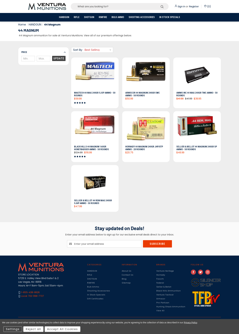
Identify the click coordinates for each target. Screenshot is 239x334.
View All (160, 310)
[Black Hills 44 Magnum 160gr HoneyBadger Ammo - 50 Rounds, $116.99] (95, 129)
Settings (13, 329)
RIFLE (76, 17)
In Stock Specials (169, 17)
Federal (160, 283)
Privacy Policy (190, 322)
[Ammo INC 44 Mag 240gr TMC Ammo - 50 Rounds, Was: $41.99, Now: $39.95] (197, 75)
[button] (43, 52)
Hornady (160, 275)
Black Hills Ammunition (168, 290)
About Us (126, 271)
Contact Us (127, 275)
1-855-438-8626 (30, 292)
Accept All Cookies (62, 329)
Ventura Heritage (165, 271)
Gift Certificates (95, 298)
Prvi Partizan (162, 302)
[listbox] (98, 49)
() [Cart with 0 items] (207, 6)
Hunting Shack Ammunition (170, 306)
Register (194, 6)
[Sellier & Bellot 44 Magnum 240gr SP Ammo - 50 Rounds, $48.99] (197, 129)
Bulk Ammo (118, 17)
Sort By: (78, 50)
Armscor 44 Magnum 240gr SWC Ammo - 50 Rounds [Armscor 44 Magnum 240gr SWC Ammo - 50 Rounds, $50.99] (142, 94)
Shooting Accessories (142, 17)
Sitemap (126, 283)
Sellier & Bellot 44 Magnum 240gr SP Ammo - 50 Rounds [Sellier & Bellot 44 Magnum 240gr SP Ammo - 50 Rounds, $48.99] (196, 148)
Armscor (160, 298)
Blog (124, 279)
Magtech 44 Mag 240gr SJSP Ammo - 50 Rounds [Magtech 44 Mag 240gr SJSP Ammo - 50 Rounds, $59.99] (95, 94)
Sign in (181, 6)
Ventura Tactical (165, 294)
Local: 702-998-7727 (32, 296)
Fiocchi (160, 279)
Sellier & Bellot (163, 286)
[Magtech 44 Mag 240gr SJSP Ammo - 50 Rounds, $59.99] (95, 75)
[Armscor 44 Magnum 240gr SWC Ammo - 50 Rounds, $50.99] (146, 75)
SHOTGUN (89, 17)
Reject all (33, 329)
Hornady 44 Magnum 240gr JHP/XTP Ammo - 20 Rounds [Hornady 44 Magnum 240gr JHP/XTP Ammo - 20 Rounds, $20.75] (144, 148)
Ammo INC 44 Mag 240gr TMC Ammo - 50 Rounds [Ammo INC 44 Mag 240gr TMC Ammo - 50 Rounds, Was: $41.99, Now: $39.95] (197, 94)
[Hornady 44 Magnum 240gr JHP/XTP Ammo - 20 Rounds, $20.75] (146, 129)
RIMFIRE (103, 17)
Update (59, 58)
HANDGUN (64, 17)
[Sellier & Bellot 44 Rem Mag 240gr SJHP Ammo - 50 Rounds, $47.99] (95, 183)
